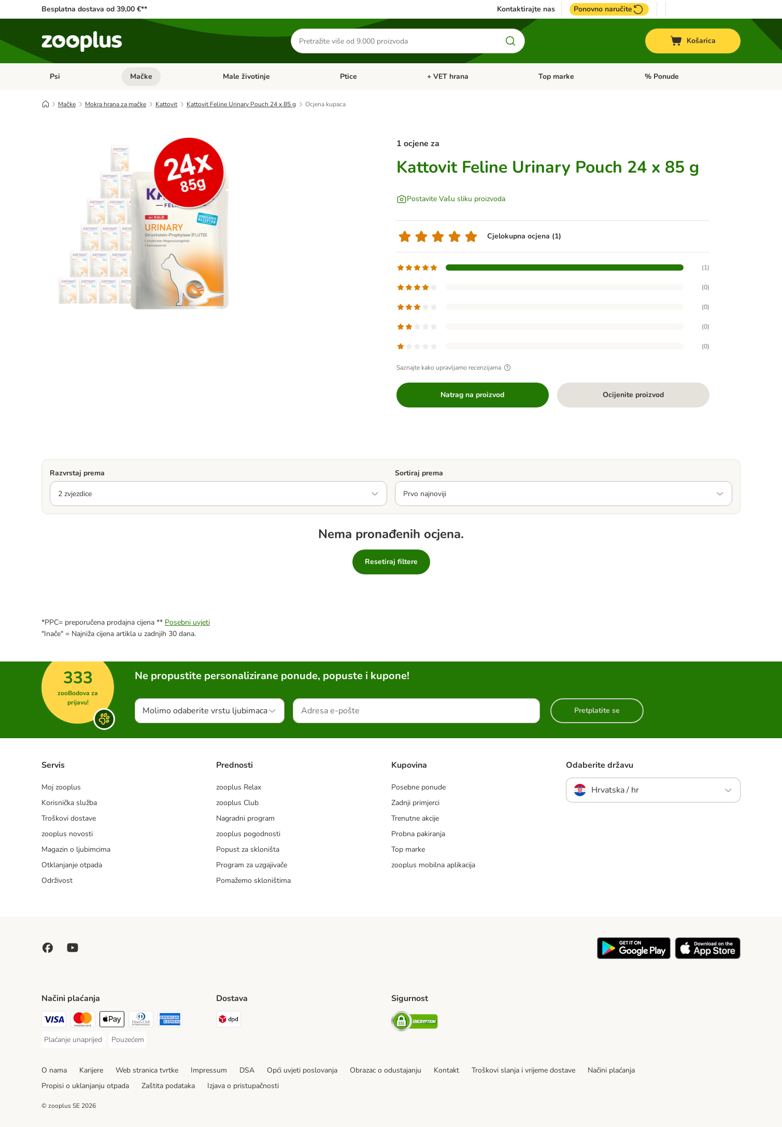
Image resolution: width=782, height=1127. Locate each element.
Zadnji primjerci (415, 803)
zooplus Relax (238, 787)
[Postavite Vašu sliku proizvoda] (450, 199)
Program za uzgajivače (251, 865)
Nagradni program (245, 818)
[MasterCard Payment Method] (82, 1021)
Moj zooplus (61, 787)
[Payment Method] (111, 1021)
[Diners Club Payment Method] (141, 1021)
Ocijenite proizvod (633, 395)
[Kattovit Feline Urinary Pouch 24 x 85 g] (139, 224)
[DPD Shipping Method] (228, 1021)
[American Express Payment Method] (170, 1021)
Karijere (91, 1070)
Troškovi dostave (68, 818)
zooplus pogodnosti (248, 834)
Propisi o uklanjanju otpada (85, 1086)
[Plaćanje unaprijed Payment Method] (73, 1040)
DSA (246, 1070)
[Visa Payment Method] (53, 1021)
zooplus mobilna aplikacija (433, 865)
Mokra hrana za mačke (115, 104)
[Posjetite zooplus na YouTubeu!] (72, 947)
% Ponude (662, 76)
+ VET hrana (447, 76)
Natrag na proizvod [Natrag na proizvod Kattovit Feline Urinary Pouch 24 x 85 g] (472, 395)
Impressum (209, 1070)
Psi (55, 76)
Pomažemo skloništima (253, 880)
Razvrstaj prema (77, 473)
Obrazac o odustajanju (385, 1070)
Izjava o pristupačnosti (243, 1086)
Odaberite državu (599, 765)
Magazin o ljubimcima (75, 849)
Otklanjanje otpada (71, 865)
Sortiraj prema (419, 473)
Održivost (57, 880)
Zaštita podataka (168, 1086)
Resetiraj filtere (391, 562)
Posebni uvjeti (187, 622)
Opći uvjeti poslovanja (302, 1070)
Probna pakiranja (418, 834)
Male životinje (246, 76)
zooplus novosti (67, 834)
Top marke (556, 76)
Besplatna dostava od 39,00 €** (94, 9)
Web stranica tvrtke (147, 1070)
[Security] (414, 1023)
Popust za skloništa (247, 849)
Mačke (141, 76)
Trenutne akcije (415, 818)
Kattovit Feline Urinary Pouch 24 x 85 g (241, 104)
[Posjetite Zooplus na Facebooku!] (47, 947)
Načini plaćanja (611, 1070)
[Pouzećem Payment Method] (127, 1040)
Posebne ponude (418, 787)
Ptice (348, 76)
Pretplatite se (597, 710)
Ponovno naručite (609, 9)
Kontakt (446, 1070)
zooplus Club (237, 803)
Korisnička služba (69, 803)
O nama (54, 1070)
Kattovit (166, 104)
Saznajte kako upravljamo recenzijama (455, 367)
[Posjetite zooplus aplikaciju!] (634, 957)
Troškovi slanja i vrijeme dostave (523, 1070)
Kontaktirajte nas (526, 9)
